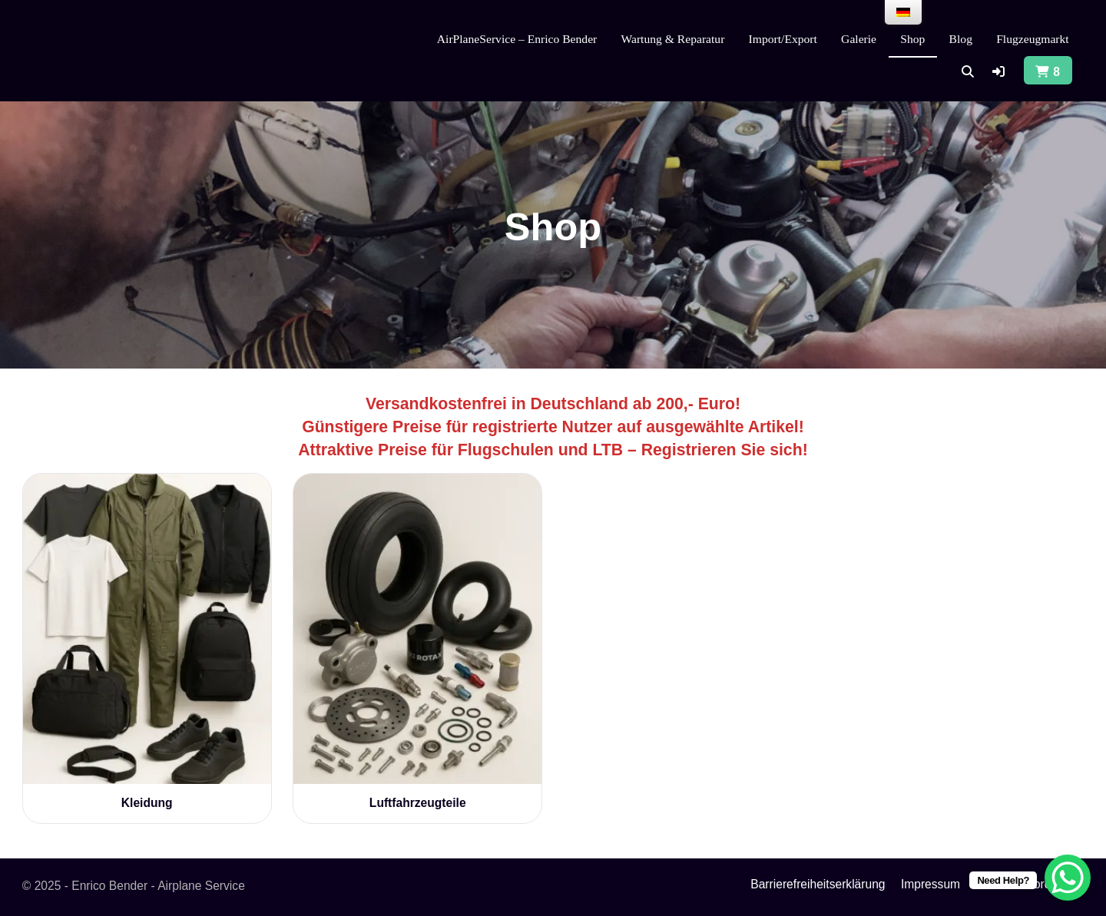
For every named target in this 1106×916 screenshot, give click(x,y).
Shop (912, 38)
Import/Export (783, 38)
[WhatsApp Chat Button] (1068, 878)
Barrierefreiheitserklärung (817, 884)
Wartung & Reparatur (673, 38)
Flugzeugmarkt (1032, 38)
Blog (960, 38)
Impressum (930, 884)
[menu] (903, 12)
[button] (998, 71)
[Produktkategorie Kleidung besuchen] (147, 642)
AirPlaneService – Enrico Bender (517, 38)
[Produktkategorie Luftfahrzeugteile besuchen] (417, 642)
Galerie (858, 38)
